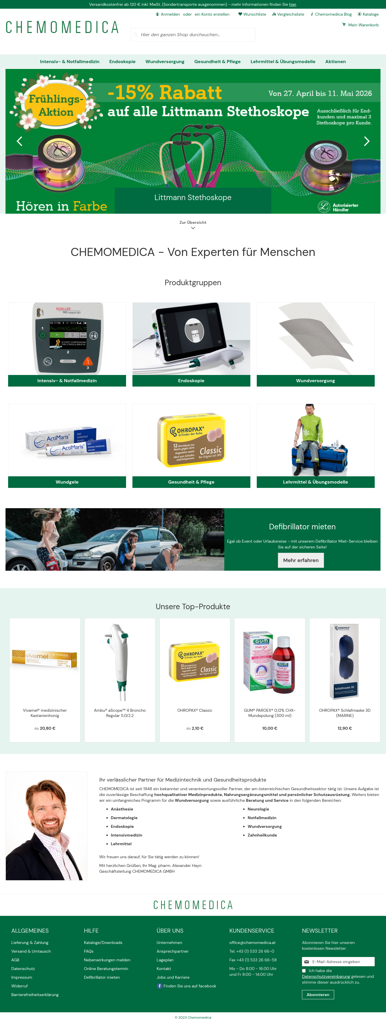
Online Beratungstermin (106, 968)
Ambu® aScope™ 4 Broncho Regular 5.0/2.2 (120, 713)
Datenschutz (23, 968)
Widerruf (19, 986)
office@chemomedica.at (252, 942)
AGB (15, 959)
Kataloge (371, 14)
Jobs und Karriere (173, 977)
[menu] (193, 61)
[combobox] (193, 35)
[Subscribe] (318, 994)
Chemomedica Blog (333, 14)
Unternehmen (169, 942)
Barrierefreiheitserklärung (35, 994)
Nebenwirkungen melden (107, 959)
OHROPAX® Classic (194, 710)
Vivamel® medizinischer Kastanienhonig (45, 713)
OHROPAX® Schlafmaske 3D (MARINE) (345, 713)
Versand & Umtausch (31, 951)
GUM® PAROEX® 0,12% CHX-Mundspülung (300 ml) (270, 713)
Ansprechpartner (173, 951)
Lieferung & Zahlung (29, 942)
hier (292, 4)
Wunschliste (254, 14)
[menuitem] (70, 61)
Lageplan (165, 959)
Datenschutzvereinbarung (326, 976)
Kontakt (164, 968)
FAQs (89, 951)
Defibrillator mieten (102, 977)
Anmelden (170, 14)
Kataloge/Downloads (103, 942)
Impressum (21, 977)
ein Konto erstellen (212, 14)
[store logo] (62, 27)
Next (366, 141)
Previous (20, 141)
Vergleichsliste (290, 14)
